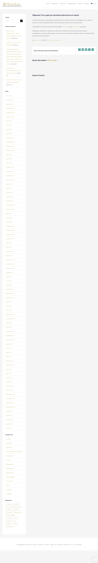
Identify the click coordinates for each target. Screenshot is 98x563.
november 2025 (10, 112)
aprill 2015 (9, 411)
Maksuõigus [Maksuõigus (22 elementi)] (9, 512)
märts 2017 (9, 356)
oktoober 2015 (10, 403)
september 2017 (10, 340)
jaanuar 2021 (9, 255)
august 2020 (9, 272)
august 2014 (9, 424)
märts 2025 (9, 133)
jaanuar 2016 (9, 390)
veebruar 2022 (10, 226)
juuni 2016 (9, 369)
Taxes (7, 485)
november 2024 (10, 142)
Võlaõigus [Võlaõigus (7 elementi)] (8, 523)
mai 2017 (8, 348)
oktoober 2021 (10, 239)
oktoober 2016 (10, 365)
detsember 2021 (10, 230)
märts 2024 (9, 163)
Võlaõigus (8, 494)
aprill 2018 (9, 327)
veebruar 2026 (10, 100)
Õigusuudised (58, 40)
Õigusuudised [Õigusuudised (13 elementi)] (9, 526)
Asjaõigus (8, 443)
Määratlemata (51, 40)
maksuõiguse (65, 26)
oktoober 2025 (10, 117)
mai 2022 (8, 213)
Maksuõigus (9, 468)
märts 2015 (9, 415)
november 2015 (10, 398)
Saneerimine (9, 481)
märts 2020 (9, 285)
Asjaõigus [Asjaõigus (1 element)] (8, 504)
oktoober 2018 (10, 314)
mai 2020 (8, 281)
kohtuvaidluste (76, 26)
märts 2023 (9, 192)
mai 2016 (8, 373)
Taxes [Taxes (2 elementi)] (16, 518)
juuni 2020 (9, 276)
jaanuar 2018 (9, 331)
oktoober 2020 (10, 268)
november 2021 (10, 234)
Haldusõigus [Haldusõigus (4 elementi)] (9, 509)
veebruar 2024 (10, 167)
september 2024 (10, 150)
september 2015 (10, 407)
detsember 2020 (10, 260)
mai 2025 (8, 125)
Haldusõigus (9, 456)
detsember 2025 (10, 108)
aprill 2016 (9, 377)
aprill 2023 (9, 188)
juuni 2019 (9, 306)
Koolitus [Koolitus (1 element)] (17, 509)
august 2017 (9, 344)
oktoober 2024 (10, 146)
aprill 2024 (9, 159)
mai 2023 (8, 184)
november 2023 (10, 175)
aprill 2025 (9, 129)
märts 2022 (9, 222)
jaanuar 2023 (9, 201)
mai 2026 (8, 96)
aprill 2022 (9, 217)
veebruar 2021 (10, 251)
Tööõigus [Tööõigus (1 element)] (8, 521)
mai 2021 (8, 247)
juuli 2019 (8, 302)
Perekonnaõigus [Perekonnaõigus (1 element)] (10, 515)
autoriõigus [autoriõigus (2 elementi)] (16, 504)
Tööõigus (8, 489)
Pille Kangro (36, 40)
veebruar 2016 (10, 386)
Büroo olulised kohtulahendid (14, 451)
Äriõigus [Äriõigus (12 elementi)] (15, 523)
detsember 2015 (10, 394)
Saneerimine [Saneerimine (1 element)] (9, 518)
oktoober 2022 (10, 209)
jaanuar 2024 (9, 171)
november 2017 (10, 335)
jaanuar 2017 (9, 361)
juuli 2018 (8, 323)
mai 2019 (8, 310)
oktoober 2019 (10, 293)
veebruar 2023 (10, 197)
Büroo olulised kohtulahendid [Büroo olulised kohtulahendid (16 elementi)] (13, 507)
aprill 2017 (9, 352)
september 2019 (10, 297)
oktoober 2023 (10, 180)
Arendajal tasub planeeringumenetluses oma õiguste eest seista (13, 70)
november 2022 (10, 205)
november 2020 (10, 264)
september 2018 (10, 318)
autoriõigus (9, 447)
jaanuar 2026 (9, 104)
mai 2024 (8, 154)
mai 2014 (8, 428)
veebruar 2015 (10, 419)
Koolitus (8, 460)
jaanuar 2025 (9, 138)
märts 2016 (9, 382)
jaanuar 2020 (9, 289)
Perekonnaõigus (10, 477)
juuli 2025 (8, 121)
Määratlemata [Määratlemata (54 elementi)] (18, 512)
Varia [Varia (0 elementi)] (14, 521)
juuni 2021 (9, 243)
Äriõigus (8, 439)
